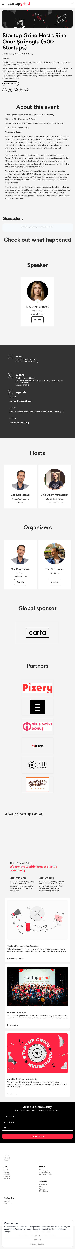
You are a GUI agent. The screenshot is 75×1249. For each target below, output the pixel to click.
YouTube (42, 1189)
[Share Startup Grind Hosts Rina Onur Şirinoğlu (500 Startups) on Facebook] (4, 90)
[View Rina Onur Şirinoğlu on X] (37, 302)
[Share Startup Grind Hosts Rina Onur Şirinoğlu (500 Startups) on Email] (21, 90)
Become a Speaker (45, 1174)
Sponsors (7, 1176)
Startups (6, 1174)
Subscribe (36, 1136)
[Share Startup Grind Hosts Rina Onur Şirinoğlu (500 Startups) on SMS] (27, 90)
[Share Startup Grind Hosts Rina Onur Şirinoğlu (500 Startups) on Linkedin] (16, 90)
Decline (37, 1239)
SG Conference (44, 1170)
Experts (6, 1172)
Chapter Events (44, 1172)
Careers (6, 1201)
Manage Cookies (37, 1244)
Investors (7, 1170)
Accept (37, 1235)
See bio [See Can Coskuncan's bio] (54, 582)
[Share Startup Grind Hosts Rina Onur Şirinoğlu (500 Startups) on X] (10, 90)
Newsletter (43, 1184)
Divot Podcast (44, 1191)
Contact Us (7, 1203)
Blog (40, 1187)
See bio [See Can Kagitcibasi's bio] (20, 582)
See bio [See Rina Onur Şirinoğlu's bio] (37, 319)
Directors (7, 1179)
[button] (72, 3)
